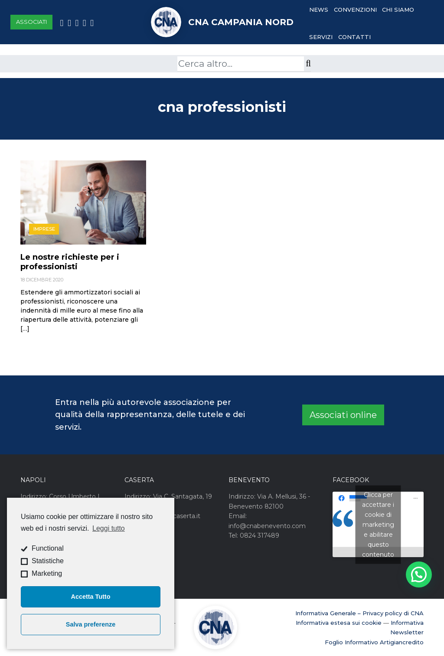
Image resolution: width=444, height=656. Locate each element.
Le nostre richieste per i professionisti (69, 261)
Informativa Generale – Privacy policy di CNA (359, 613)
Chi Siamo (398, 9)
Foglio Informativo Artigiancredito (374, 642)
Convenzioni (355, 9)
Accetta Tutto (91, 596)
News (318, 9)
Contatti (354, 36)
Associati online (343, 415)
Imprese (44, 229)
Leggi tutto (108, 528)
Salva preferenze (90, 624)
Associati (31, 21)
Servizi (321, 36)
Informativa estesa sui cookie (339, 622)
